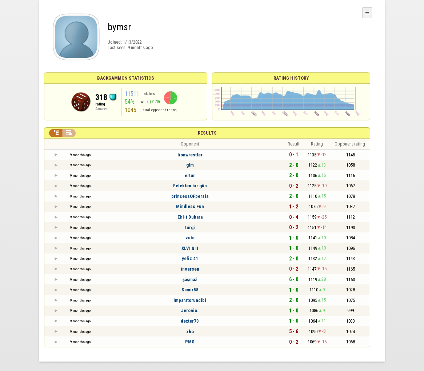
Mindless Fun (190, 206)
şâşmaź (190, 279)
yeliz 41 (190, 258)
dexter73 (190, 321)
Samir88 (190, 289)
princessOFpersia (189, 196)
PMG (190, 341)
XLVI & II (189, 248)
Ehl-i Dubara (190, 217)
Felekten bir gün (190, 185)
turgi (190, 227)
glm (190, 165)
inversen (190, 269)
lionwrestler (190, 154)
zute (190, 237)
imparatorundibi (189, 300)
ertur (190, 175)
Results (207, 133)
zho (190, 331)
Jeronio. (190, 310)
